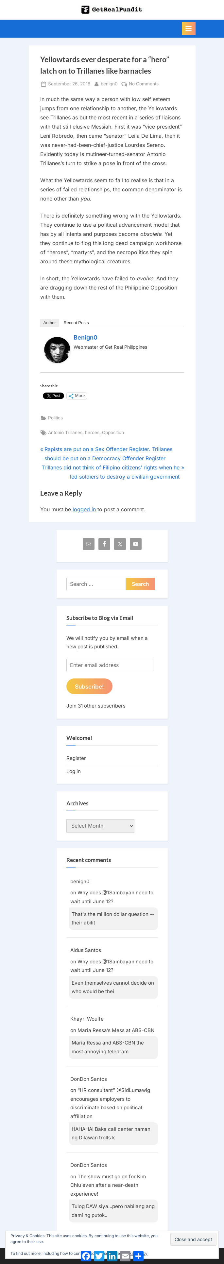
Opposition (113, 432)
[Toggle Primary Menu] (189, 28)
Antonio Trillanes (65, 432)
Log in (73, 771)
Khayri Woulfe (87, 1019)
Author (49, 322)
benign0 (109, 83)
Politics (55, 417)
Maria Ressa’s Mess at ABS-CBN (116, 1030)
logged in (84, 509)
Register (76, 758)
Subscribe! (89, 686)
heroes (92, 432)
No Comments (144, 84)
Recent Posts (76, 322)
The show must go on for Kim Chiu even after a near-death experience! (108, 1185)
